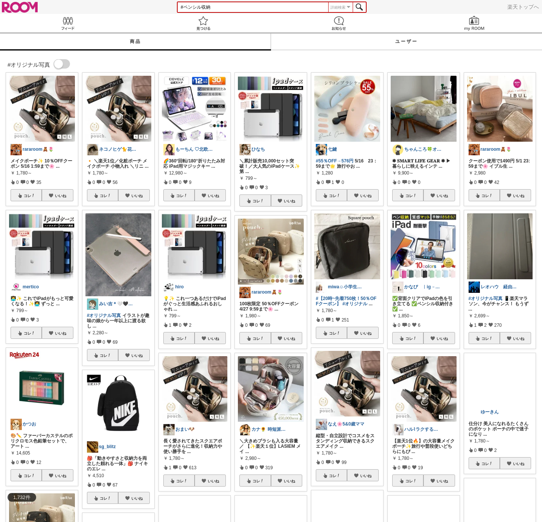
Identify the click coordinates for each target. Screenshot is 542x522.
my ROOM (474, 23)
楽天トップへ (523, 7)
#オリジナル (355, 303)
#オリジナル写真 (104, 315)
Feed (68, 23)
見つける (203, 23)
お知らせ (338, 23)
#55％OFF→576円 (334, 161)
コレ (29, 195)
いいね (60, 195)
